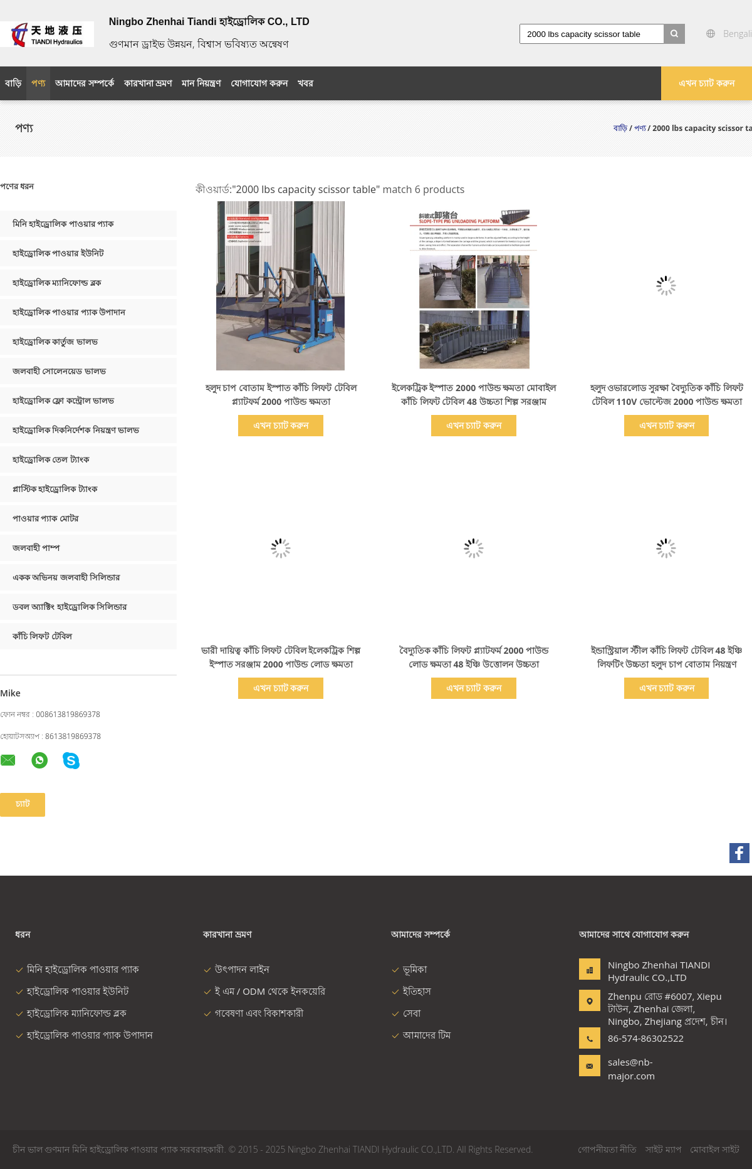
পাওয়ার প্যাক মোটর (45, 518)
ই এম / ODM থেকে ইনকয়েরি (264, 991)
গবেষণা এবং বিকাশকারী (253, 1013)
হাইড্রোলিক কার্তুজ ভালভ (55, 341)
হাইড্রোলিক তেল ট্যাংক (51, 459)
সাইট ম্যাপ (663, 1149)
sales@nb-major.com (631, 1069)
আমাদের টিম (421, 1035)
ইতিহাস (411, 991)
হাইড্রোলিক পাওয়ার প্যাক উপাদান (69, 312)
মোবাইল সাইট (714, 1149)
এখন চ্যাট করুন (706, 83)
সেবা (405, 1013)
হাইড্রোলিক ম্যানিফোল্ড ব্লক (57, 282)
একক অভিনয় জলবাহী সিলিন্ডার (66, 577)
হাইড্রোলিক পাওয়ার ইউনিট (58, 253)
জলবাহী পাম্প (36, 547)
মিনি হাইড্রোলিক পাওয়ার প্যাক (63, 223)
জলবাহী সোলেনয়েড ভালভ (59, 371)
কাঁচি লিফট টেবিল (42, 636)
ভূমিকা (409, 969)
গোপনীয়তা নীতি (607, 1149)
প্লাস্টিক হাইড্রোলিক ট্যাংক (55, 489)
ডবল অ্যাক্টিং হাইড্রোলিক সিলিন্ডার (70, 606)
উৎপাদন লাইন (236, 969)
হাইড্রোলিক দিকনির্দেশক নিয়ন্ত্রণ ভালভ (76, 430)
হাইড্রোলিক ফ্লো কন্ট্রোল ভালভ (63, 400)
